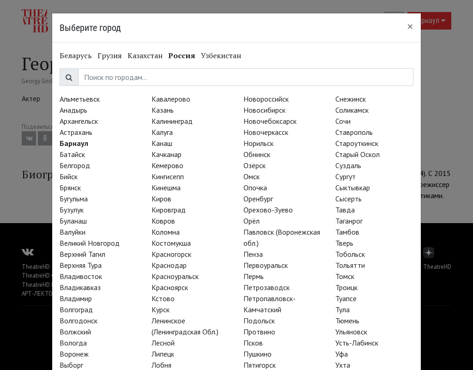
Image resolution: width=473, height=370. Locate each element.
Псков (253, 342)
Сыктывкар (352, 187)
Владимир (76, 298)
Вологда (73, 342)
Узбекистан (221, 55)
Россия (181, 55)
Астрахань (76, 132)
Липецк (163, 353)
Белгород (75, 165)
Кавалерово (171, 98)
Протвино (259, 331)
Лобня (161, 365)
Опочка (255, 187)
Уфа (341, 353)
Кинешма (166, 187)
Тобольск (350, 254)
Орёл (251, 220)
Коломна (166, 232)
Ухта (342, 365)
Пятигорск (259, 365)
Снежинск (350, 98)
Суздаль (348, 165)
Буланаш (73, 220)
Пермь (253, 276)
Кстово (163, 298)
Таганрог (349, 220)
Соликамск (352, 110)
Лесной (163, 342)
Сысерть (348, 198)
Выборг (71, 365)
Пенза (253, 254)
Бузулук (72, 209)
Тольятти (350, 265)
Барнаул (74, 143)
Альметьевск (80, 98)
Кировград (169, 209)
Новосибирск (264, 110)
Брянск (70, 187)
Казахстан (145, 55)
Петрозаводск (266, 287)
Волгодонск (78, 320)
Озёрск (254, 165)
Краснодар (169, 265)
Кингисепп (168, 176)
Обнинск (256, 154)
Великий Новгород (90, 243)
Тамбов (347, 232)
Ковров (163, 220)
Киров (161, 198)
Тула (342, 309)
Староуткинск (356, 143)
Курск (161, 309)
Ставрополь (354, 132)
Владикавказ (80, 287)
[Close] (410, 26)
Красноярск (170, 287)
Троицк (346, 287)
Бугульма (74, 198)
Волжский (75, 331)
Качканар (167, 154)
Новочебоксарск (270, 121)
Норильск (258, 143)
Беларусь (76, 55)
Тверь (344, 243)
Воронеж (74, 353)
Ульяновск (351, 331)
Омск (251, 176)
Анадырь (73, 110)
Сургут (345, 176)
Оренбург (258, 198)
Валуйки (72, 232)
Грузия (109, 55)
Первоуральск (265, 265)
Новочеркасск (265, 132)
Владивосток (81, 276)
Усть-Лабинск (356, 342)
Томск (344, 276)
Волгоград (76, 309)
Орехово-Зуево (268, 209)
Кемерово (167, 165)
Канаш (162, 143)
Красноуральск (175, 276)
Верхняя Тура (81, 265)
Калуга (162, 132)
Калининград (172, 121)
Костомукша (171, 243)
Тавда (345, 209)
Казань (163, 110)
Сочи (343, 121)
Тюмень (347, 320)
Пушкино (257, 353)
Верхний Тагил (82, 254)
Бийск (69, 176)
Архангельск (79, 121)
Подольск (259, 320)
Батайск (72, 154)
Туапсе (346, 298)
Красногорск (171, 254)
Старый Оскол (357, 154)
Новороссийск (266, 98)
